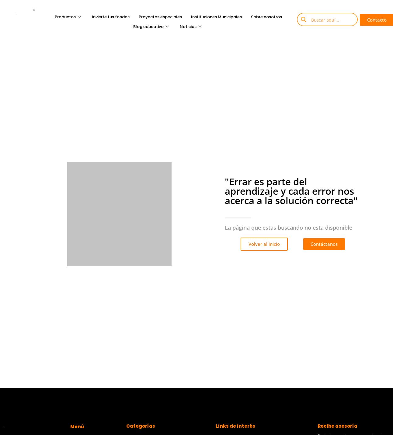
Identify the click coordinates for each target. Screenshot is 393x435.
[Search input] (332, 19)
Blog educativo (151, 27)
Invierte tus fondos (111, 17)
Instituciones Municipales (216, 17)
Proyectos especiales (160, 17)
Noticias (191, 27)
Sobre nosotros (266, 17)
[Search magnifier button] (303, 19)
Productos (68, 17)
